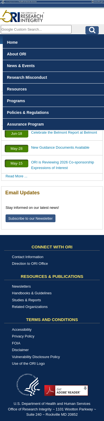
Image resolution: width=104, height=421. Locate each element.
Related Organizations (30, 307)
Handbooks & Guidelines (32, 293)
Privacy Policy (23, 336)
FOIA (16, 343)
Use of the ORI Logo (28, 363)
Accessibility (22, 329)
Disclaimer (20, 350)
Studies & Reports (26, 300)
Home (12, 42)
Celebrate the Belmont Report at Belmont (64, 132)
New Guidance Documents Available (60, 147)
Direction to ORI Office (30, 263)
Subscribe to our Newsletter (30, 218)
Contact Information (27, 257)
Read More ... (16, 176)
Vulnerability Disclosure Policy (36, 357)
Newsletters (21, 286)
